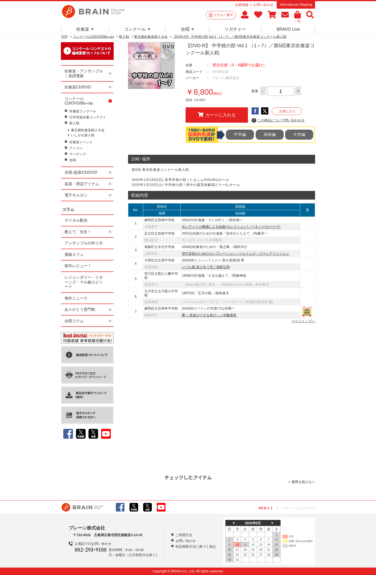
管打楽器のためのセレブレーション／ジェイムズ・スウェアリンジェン (235, 253)
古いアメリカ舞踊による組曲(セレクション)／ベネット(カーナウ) (231, 227)
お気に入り (287, 111)
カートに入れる (217, 114)
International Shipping (296, 4)
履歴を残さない (303, 482)
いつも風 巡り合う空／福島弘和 (206, 267)
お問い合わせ (263, 5)
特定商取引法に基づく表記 (196, 546)
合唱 (187, 29)
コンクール (137, 29)
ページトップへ (303, 321)
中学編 (240, 134)
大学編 (299, 134)
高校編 (270, 134)
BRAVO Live (288, 29)
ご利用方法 (184, 535)
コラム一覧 (223, 15)
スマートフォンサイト (298, 508)
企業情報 (241, 5)
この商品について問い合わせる (278, 120)
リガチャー (235, 29)
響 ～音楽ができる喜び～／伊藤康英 (209, 315)
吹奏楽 (85, 29)
